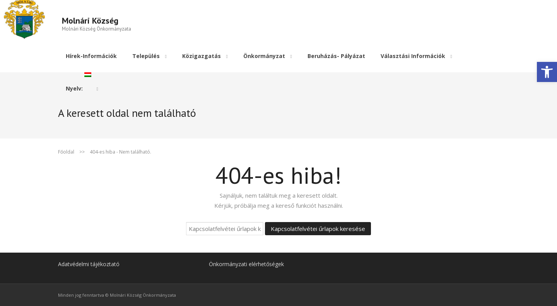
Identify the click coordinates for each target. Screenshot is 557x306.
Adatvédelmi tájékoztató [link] (89, 263)
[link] (547, 72)
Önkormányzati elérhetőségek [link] (246, 263)
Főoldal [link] (66, 151)
